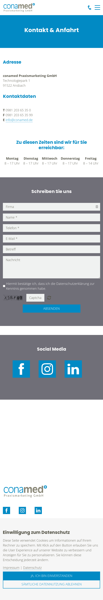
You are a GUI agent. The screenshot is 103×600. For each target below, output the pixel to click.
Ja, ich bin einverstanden (51, 576)
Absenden (51, 308)
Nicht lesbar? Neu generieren (49, 297)
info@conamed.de (19, 120)
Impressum (11, 567)
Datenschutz (32, 567)
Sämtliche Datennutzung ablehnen (51, 584)
